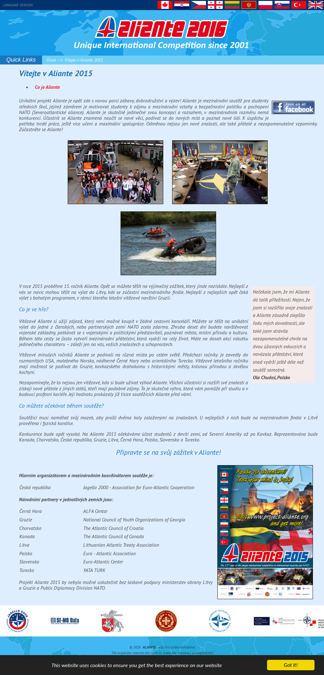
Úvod (51, 60)
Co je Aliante (47, 87)
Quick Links (21, 60)
